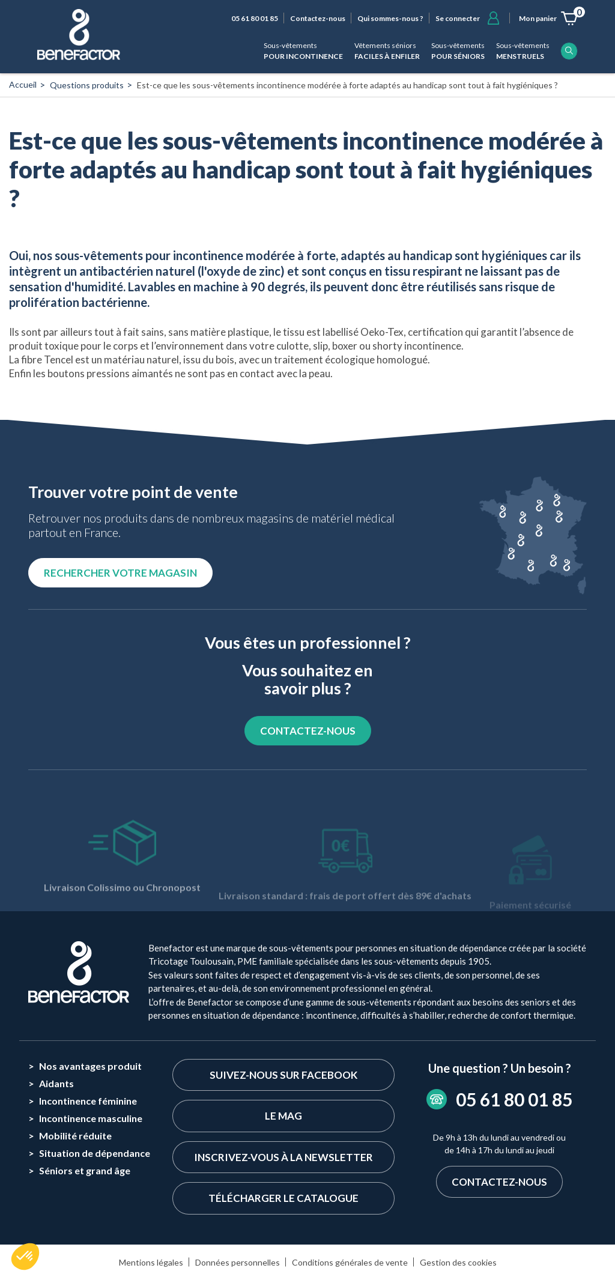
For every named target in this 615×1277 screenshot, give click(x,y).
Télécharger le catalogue (283, 1198)
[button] (25, 1256)
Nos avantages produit (90, 1066)
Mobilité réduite (75, 1135)
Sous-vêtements (303, 51)
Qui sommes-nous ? (390, 18)
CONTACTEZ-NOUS (308, 730)
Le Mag (283, 1115)
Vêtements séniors (387, 51)
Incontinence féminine (88, 1100)
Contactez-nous (317, 18)
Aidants (56, 1083)
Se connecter (457, 18)
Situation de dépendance (94, 1153)
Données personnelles (237, 1262)
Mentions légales (151, 1262)
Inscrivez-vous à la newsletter (283, 1157)
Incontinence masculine (90, 1118)
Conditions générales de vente (350, 1262)
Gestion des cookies (458, 1262)
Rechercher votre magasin (120, 572)
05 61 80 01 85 (254, 18)
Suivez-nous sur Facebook (283, 1075)
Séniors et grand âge (84, 1170)
